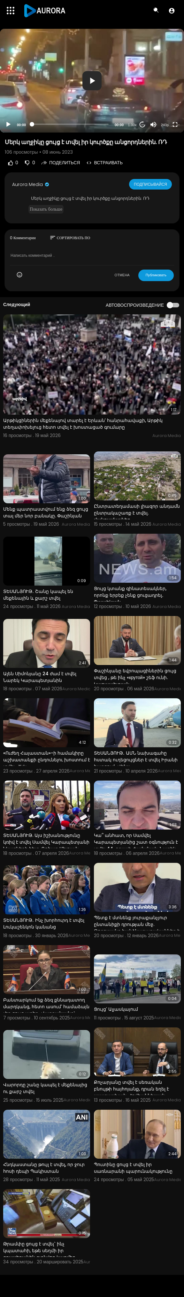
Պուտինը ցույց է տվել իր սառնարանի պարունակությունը (133, 1167)
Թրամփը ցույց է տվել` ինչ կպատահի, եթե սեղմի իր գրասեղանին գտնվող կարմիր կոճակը (39, 1254)
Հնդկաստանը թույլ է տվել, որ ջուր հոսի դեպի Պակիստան (44, 1167)
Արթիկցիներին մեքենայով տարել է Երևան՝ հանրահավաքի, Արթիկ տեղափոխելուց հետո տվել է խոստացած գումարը (83, 423)
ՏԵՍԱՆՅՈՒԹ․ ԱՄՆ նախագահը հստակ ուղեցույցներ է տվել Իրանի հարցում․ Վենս (136, 760)
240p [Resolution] (165, 125)
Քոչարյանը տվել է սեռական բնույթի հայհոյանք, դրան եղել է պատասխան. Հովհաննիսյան (131, 1089)
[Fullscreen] (175, 124)
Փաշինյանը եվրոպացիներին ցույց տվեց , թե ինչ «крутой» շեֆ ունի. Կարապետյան (135, 677)
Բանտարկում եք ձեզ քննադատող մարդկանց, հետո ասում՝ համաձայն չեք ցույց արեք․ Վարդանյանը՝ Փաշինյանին (46, 1010)
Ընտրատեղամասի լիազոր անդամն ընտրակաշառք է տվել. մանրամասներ (137, 513)
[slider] (70, 124)
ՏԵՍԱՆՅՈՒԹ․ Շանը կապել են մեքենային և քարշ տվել (38, 594)
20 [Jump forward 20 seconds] (142, 124)
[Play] (8, 124)
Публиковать (156, 275)
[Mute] (153, 124)
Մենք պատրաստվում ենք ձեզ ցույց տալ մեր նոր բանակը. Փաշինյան (45, 512)
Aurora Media (31, 184)
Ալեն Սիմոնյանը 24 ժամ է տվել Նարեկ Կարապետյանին (39, 677)
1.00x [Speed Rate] (132, 125)
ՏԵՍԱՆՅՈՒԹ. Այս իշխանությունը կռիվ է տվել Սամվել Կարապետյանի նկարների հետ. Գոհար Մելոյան (46, 842)
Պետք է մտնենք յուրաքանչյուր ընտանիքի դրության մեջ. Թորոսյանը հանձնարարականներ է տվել (137, 927)
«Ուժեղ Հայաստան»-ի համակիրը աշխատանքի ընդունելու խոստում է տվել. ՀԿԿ (46, 760)
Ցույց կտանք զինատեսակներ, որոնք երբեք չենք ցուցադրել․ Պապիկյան (130, 595)
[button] (171, 11)
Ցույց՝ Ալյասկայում (116, 1009)
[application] (92, 81)
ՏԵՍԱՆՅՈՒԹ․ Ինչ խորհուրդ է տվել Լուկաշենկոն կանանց (43, 923)
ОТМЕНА (122, 275)
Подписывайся (151, 184)
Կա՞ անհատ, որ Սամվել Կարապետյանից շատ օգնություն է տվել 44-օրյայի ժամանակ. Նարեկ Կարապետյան (136, 845)
